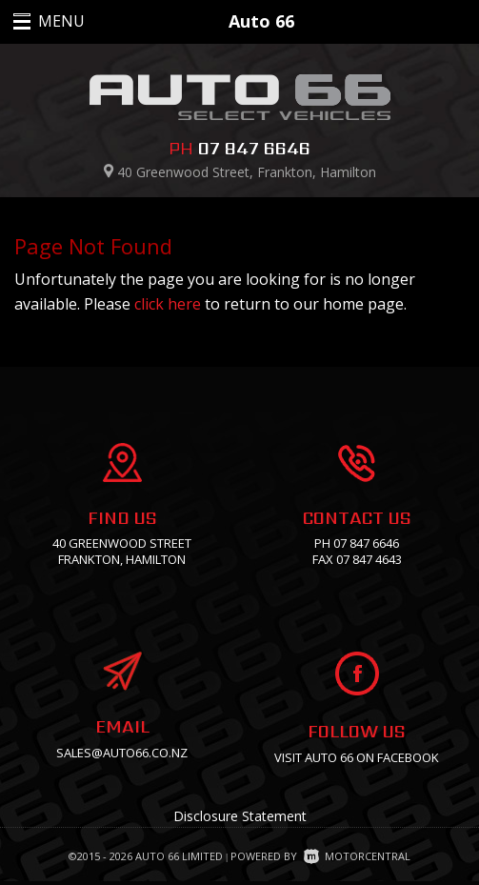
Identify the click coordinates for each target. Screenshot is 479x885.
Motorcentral (357, 856)
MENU (40, 20)
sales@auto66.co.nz (122, 752)
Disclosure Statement (240, 816)
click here (167, 303)
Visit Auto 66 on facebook (356, 757)
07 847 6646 (254, 148)
